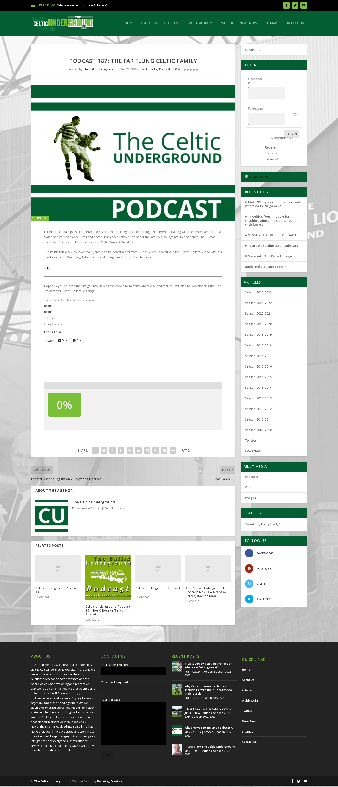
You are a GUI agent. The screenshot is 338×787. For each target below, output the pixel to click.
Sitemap (270, 24)
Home (129, 24)
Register (270, 133)
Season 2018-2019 (258, 320)
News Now (248, 24)
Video (249, 472)
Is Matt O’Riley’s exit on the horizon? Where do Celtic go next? (272, 189)
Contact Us (293, 24)
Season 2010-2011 (258, 405)
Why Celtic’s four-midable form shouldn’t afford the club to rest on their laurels (271, 206)
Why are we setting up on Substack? (82, 5)
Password (255, 100)
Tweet (50, 341)
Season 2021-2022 (258, 288)
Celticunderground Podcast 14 (57, 591)
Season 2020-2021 (258, 299)
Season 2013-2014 (258, 373)
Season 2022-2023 (258, 277)
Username (255, 82)
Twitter (226, 24)
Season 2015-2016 (258, 352)
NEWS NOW (258, 162)
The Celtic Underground (99, 70)
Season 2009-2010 (258, 415)
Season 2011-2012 (258, 394)
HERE (48, 307)
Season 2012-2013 (258, 383)
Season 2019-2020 (258, 309)
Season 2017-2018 (258, 330)
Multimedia (198, 24)
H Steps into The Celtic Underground (272, 241)
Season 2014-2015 (258, 362)
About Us (149, 24)
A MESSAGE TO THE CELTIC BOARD (270, 220)
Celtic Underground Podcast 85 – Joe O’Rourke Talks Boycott (107, 611)
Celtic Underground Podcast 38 (157, 591)
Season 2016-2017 (258, 341)
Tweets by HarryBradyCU (264, 510)
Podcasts (165, 70)
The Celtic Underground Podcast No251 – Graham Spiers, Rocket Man (205, 593)
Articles (170, 24)
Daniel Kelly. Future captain (265, 252)
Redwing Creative (109, 782)
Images (250, 483)
